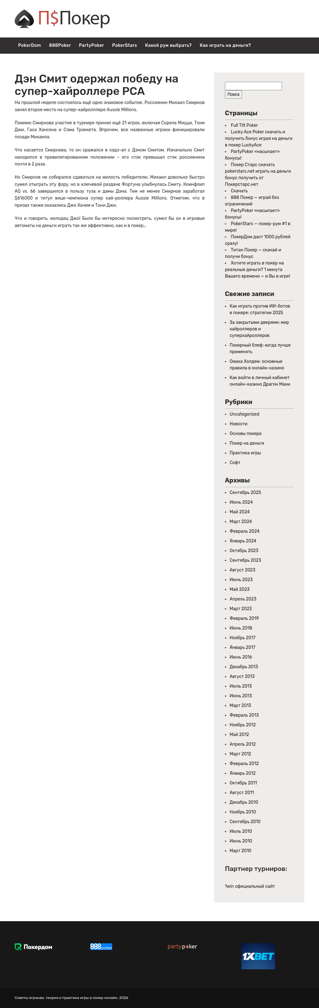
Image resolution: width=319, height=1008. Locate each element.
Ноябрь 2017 (242, 637)
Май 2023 (240, 589)
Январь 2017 (242, 647)
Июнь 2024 (241, 502)
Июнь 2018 (241, 628)
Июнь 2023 (241, 579)
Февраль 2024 (244, 531)
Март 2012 (240, 754)
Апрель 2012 (243, 744)
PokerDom (29, 45)
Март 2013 (240, 705)
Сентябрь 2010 (245, 821)
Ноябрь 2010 (243, 812)
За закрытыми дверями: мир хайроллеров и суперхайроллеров (259, 329)
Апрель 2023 (243, 599)
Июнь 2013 (241, 696)
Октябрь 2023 (244, 550)
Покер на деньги (247, 443)
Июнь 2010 (241, 841)
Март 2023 (241, 608)
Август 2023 (242, 570)
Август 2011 (242, 792)
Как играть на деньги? (225, 45)
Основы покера (245, 433)
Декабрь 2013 (244, 667)
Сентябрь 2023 (245, 560)
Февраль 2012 (244, 763)
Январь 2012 (242, 773)
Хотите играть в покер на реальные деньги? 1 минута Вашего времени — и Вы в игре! (257, 269)
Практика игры (245, 453)
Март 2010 (240, 850)
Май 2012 (239, 734)
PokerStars (124, 45)
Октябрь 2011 (243, 783)
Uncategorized (244, 414)
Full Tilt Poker (244, 125)
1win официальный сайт (250, 886)
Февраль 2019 (244, 618)
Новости (238, 424)
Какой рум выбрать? (168, 45)
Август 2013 (242, 676)
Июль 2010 (241, 831)
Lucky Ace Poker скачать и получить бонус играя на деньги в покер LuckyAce (259, 138)
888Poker (60, 45)
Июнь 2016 (241, 657)
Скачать (239, 191)
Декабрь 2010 (244, 802)
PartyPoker (91, 45)
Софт (235, 462)
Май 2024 (240, 512)
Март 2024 (241, 521)
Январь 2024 (243, 541)
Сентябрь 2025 (245, 492)
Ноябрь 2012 (243, 725)
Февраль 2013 (244, 715)
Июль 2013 (241, 686)
